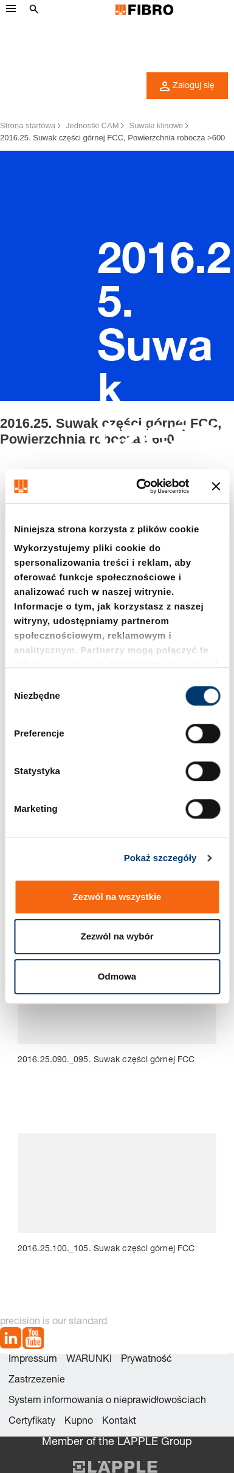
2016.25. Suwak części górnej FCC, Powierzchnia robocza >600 (112, 137)
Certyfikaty (32, 1422)
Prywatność (146, 1360)
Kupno (78, 1422)
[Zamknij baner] (216, 486)
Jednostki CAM (92, 125)
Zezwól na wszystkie (117, 896)
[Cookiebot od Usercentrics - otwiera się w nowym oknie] (141, 486)
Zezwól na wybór (116, 936)
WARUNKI (89, 1360)
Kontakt (119, 1422)
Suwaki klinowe (156, 125)
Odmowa (117, 976)
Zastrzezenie (37, 1380)
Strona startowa (27, 125)
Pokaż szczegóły (160, 858)
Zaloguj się (187, 86)
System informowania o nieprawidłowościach (107, 1401)
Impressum (33, 1360)
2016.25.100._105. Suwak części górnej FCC (106, 1249)
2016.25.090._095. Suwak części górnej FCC (106, 1060)
